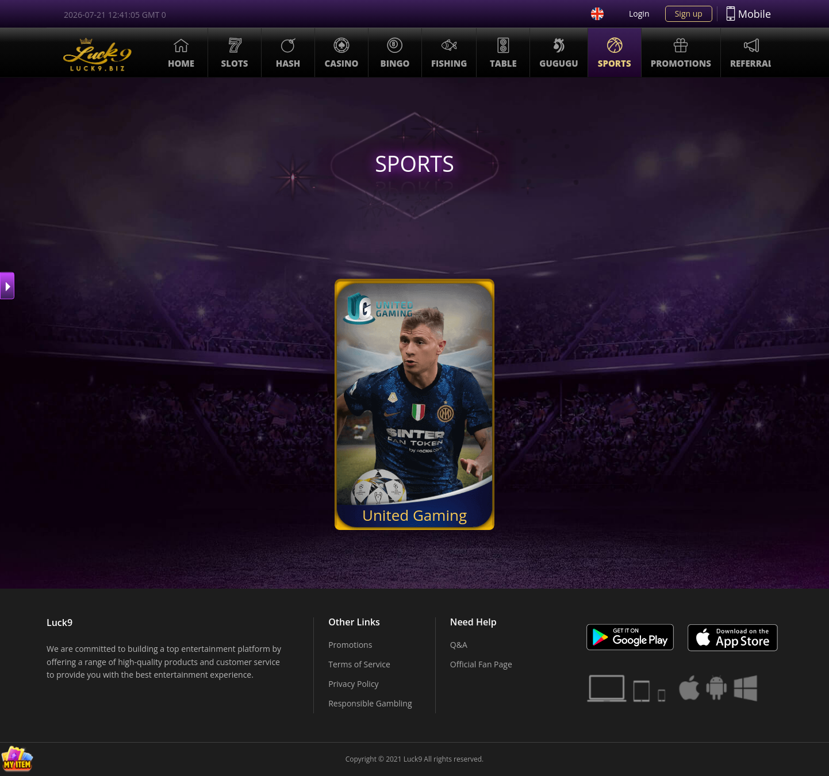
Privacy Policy (353, 683)
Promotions (350, 644)
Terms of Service (359, 664)
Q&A (458, 644)
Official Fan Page (481, 664)
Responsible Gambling (370, 703)
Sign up (689, 13)
